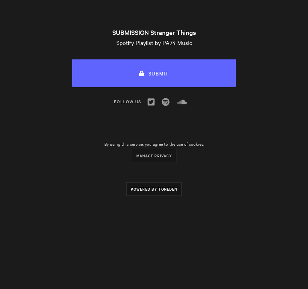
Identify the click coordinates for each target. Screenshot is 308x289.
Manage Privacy (154, 156)
